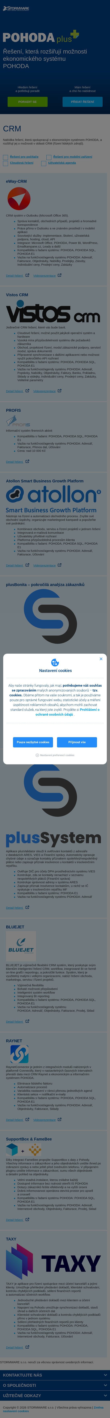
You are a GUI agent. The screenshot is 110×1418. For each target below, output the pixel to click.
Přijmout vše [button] (77, 742)
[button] (55, 755)
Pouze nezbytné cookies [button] (33, 742)
